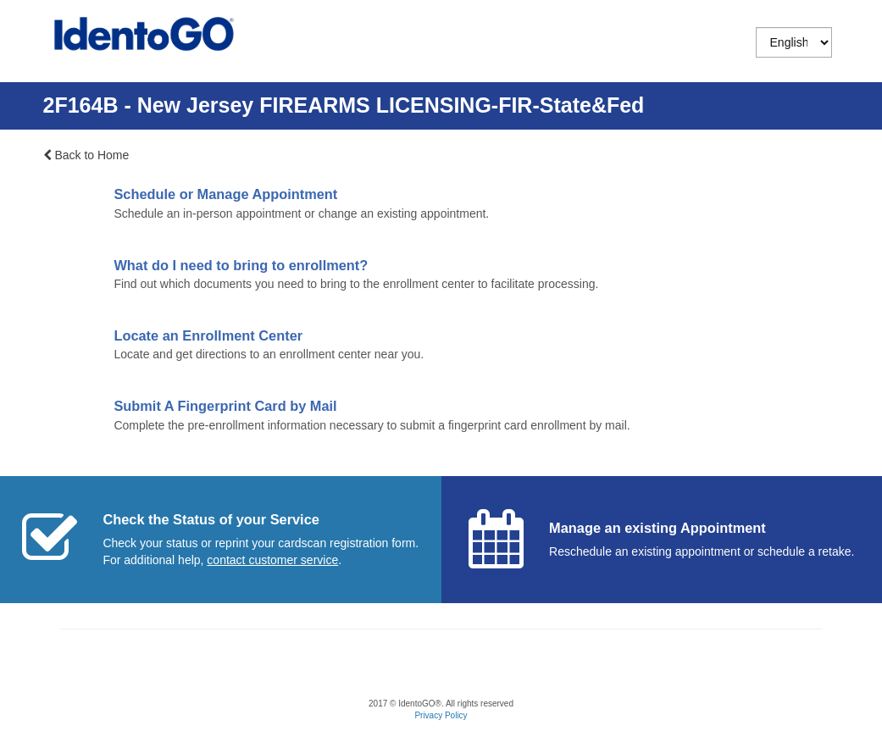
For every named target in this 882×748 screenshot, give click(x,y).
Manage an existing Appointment (657, 527)
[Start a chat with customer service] (272, 560)
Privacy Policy (440, 715)
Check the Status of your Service (211, 519)
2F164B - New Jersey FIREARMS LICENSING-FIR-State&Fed (344, 105)
